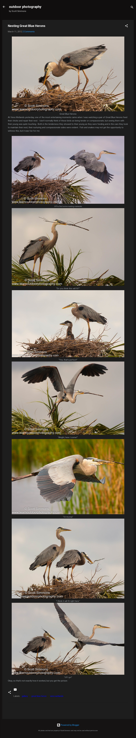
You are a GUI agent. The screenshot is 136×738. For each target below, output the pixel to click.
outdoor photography (25, 7)
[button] (126, 26)
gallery (25, 696)
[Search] (132, 7)
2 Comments (29, 31)
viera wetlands (56, 696)
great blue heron (38, 696)
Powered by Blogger (68, 725)
